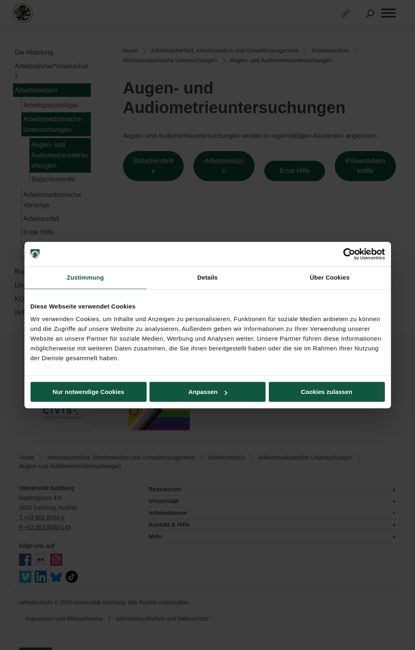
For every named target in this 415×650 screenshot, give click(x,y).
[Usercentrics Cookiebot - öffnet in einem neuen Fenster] (349, 254)
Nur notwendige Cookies (88, 391)
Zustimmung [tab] (85, 277)
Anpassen (207, 391)
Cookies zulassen (326, 391)
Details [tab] (208, 277)
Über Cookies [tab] (330, 277)
